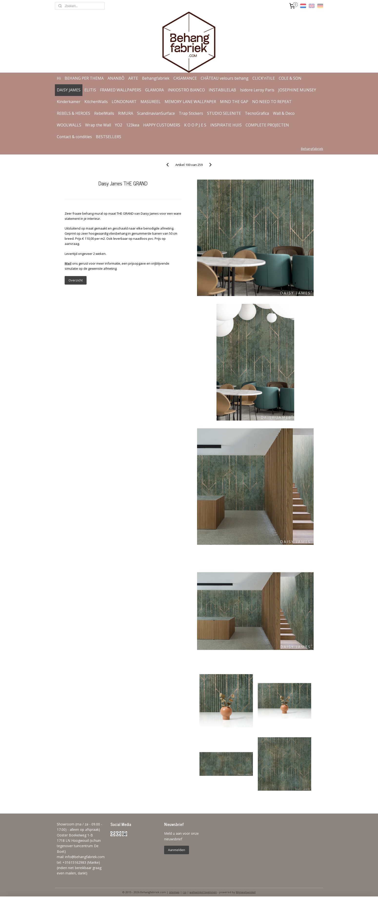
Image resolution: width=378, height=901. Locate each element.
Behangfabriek (155, 78)
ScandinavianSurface (156, 113)
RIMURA (125, 113)
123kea (132, 125)
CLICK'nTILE (263, 78)
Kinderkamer (68, 101)
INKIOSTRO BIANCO (186, 90)
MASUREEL (150, 101)
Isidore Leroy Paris (257, 90)
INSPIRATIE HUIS (226, 125)
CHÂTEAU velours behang (225, 78)
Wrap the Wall (98, 125)
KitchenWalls (96, 101)
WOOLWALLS (69, 125)
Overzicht (75, 280)
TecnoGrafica (257, 113)
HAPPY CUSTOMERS (161, 125)
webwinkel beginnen (203, 892)
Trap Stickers (191, 113)
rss (184, 892)
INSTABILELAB (222, 90)
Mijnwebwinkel (246, 892)
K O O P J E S (195, 125)
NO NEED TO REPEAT (272, 101)
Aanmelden (176, 850)
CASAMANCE (185, 78)
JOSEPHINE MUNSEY (297, 90)
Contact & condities (74, 136)
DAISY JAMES (68, 90)
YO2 (118, 125)
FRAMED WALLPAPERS (120, 90)
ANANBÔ (116, 78)
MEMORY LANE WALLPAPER (190, 101)
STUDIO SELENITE (224, 113)
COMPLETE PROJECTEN (267, 125)
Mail (67, 263)
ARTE (133, 78)
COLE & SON (290, 78)
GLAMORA (154, 90)
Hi (59, 78)
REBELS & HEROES (73, 113)
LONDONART (124, 101)
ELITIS (90, 90)
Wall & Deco (284, 113)
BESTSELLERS (108, 136)
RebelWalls (104, 113)
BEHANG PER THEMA (84, 78)
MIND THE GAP (234, 101)
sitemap (174, 892)
